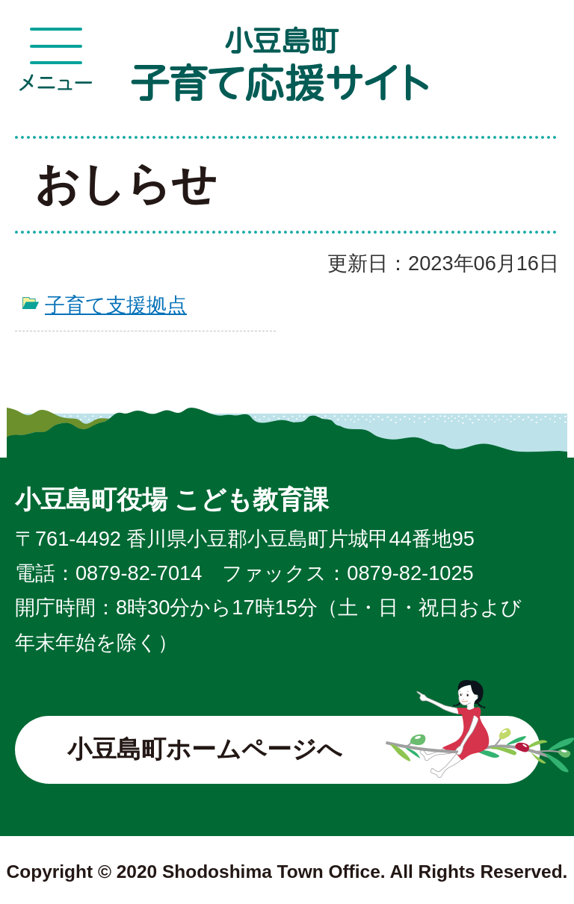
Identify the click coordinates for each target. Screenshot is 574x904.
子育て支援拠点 (116, 305)
